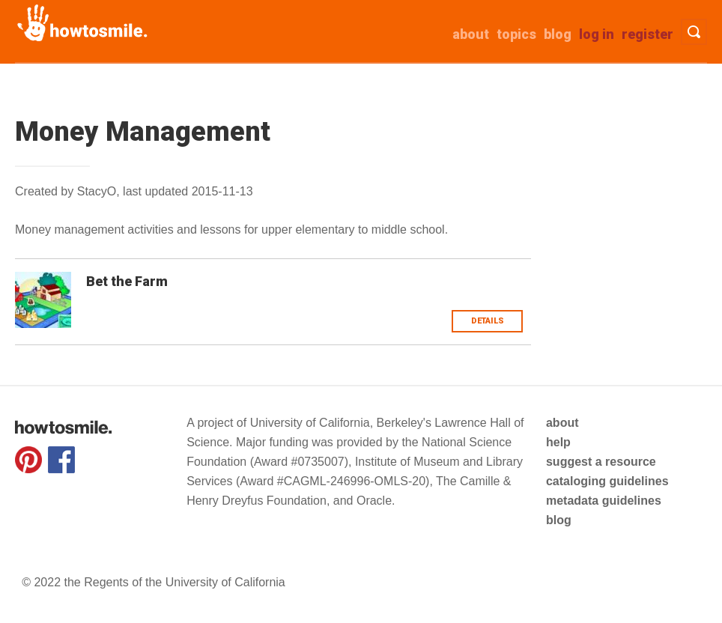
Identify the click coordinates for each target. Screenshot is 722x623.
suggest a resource (601, 461)
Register (647, 34)
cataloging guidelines (607, 481)
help (558, 442)
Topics (516, 34)
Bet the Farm (127, 281)
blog (558, 520)
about (470, 34)
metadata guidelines (603, 500)
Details (487, 321)
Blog (557, 34)
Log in (596, 34)
